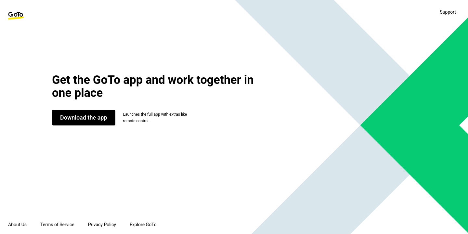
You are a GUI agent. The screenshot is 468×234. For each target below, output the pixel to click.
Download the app (83, 117)
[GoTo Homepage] (16, 16)
